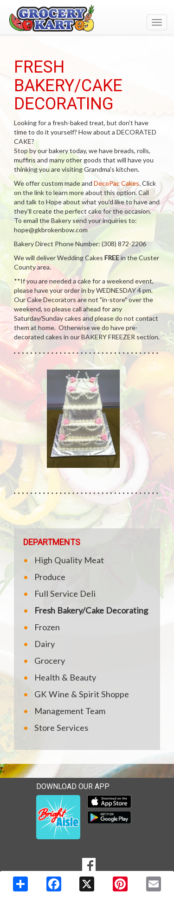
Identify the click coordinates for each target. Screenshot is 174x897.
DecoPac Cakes (116, 183)
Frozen (47, 627)
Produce (49, 577)
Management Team (69, 711)
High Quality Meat (69, 560)
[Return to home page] (87, 18)
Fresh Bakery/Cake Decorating (91, 610)
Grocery (49, 660)
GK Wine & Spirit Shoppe (81, 694)
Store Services (61, 727)
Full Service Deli (65, 593)
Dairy (44, 644)
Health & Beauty (65, 677)
